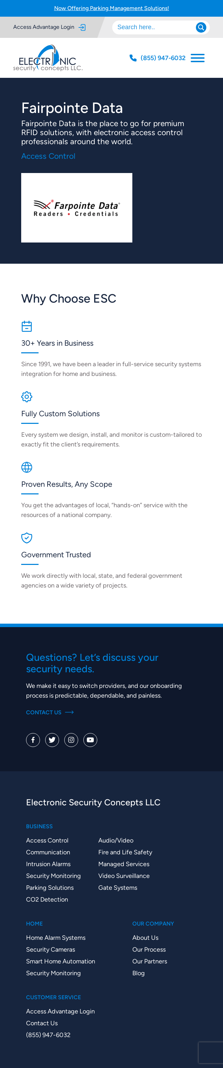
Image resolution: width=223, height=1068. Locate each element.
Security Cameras (50, 949)
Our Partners (149, 961)
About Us (145, 937)
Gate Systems (117, 887)
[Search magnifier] (201, 27)
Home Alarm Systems (55, 937)
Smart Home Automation (60, 961)
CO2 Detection (47, 899)
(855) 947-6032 (48, 1034)
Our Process (149, 949)
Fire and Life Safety (125, 852)
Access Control (47, 840)
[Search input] (157, 27)
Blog (138, 973)
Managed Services (123, 864)
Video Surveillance (124, 875)
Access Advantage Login (49, 27)
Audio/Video (115, 840)
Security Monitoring (53, 875)
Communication (48, 852)
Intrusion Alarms (48, 864)
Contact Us (50, 712)
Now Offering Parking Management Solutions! (111, 8)
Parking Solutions (50, 887)
